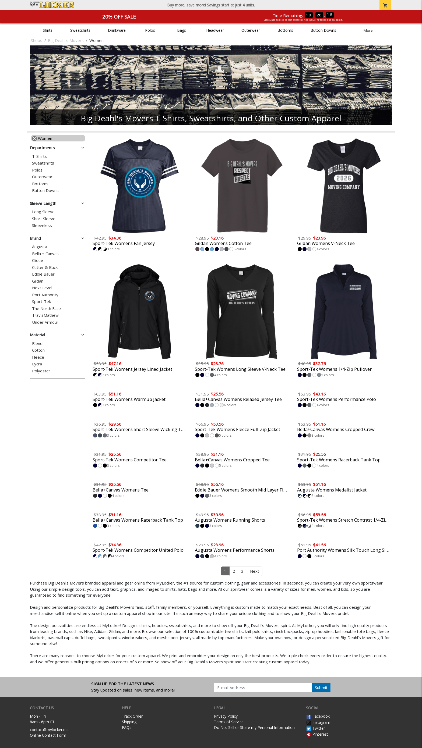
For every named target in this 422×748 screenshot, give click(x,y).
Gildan (37, 281)
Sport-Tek (41, 301)
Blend (37, 343)
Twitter (315, 728)
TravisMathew (45, 315)
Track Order (132, 716)
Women (42, 138)
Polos (150, 30)
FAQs (126, 727)
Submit (321, 687)
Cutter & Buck (45, 267)
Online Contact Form (48, 735)
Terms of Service (229, 721)
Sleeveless (42, 225)
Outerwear (250, 30)
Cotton (38, 350)
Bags (181, 30)
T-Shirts (45, 30)
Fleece (38, 357)
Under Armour (45, 322)
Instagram (318, 722)
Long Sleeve (43, 211)
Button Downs (323, 30)
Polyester (41, 371)
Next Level (42, 288)
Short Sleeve (43, 218)
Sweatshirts (80, 30)
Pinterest (317, 734)
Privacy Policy (226, 716)
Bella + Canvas (45, 253)
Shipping (129, 721)
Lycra (37, 364)
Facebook (318, 716)
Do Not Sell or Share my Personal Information (254, 727)
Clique (37, 260)
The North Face (46, 308)
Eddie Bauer (43, 274)
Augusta (39, 246)
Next (254, 571)
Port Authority (45, 295)
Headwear (215, 30)
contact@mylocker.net (49, 729)
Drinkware (117, 30)
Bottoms (285, 30)
